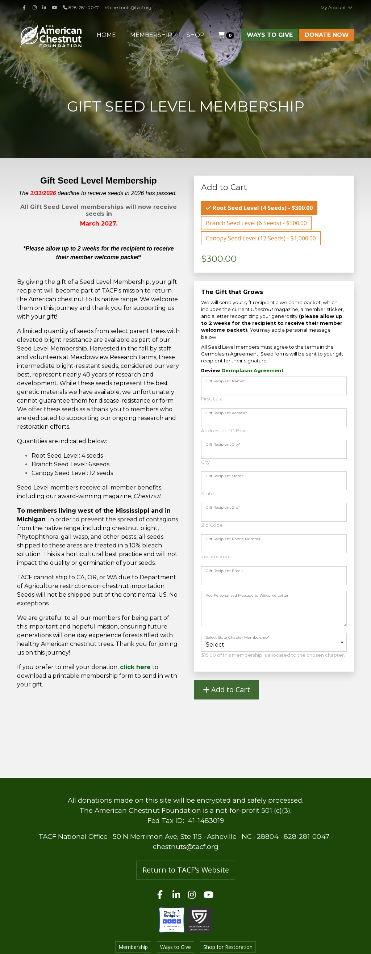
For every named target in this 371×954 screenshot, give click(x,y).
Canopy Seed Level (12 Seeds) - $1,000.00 (261, 238)
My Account (337, 7)
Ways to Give (270, 34)
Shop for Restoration (228, 947)
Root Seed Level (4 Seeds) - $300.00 (262, 207)
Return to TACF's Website (185, 870)
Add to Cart (226, 689)
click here (135, 667)
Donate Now (327, 34)
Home (106, 34)
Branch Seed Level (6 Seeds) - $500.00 (256, 223)
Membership (151, 34)
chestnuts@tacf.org (128, 7)
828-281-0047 (306, 836)
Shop (195, 34)
